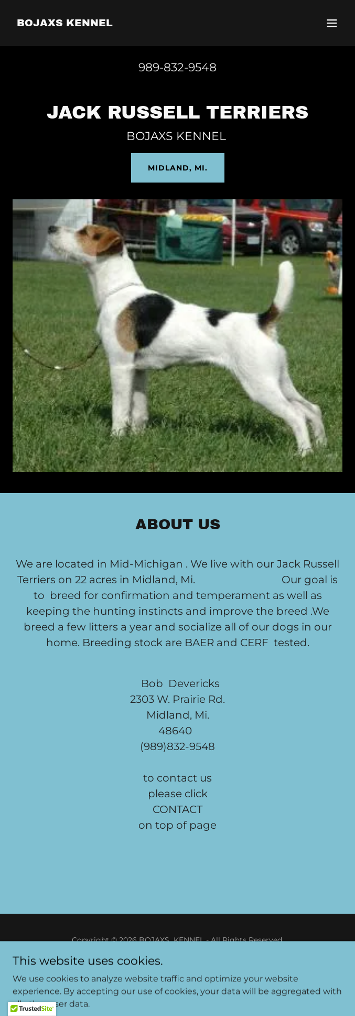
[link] (65, 23)
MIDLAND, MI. (178, 168)
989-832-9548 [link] (177, 67)
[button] (331, 23)
